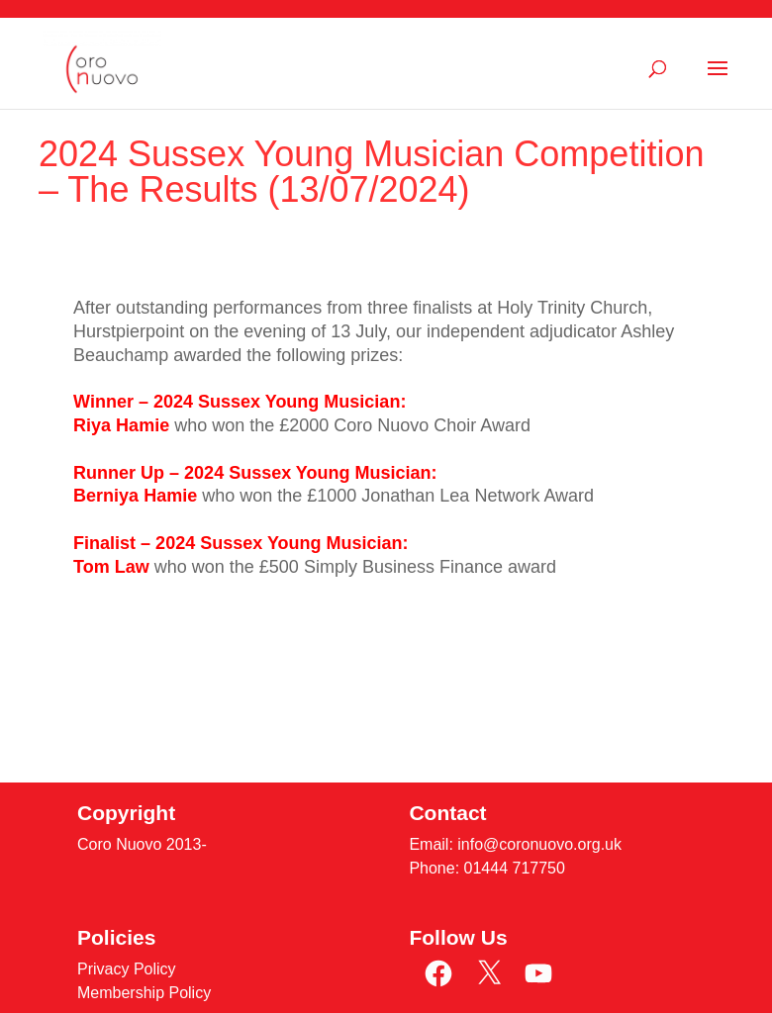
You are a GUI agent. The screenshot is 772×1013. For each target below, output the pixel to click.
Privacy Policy (126, 969)
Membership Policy (144, 992)
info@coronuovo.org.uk (539, 844)
